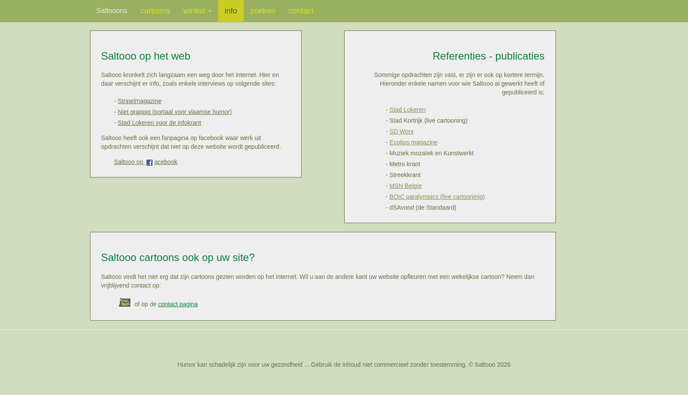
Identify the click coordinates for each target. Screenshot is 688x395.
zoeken (263, 11)
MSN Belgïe (405, 185)
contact (301, 11)
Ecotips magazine (413, 142)
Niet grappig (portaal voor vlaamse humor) (175, 111)
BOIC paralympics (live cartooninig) (437, 196)
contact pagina (178, 304)
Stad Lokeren (407, 109)
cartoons (155, 11)
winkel (197, 11)
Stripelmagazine (139, 100)
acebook (165, 161)
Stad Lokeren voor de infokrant (159, 122)
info (231, 11)
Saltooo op (129, 161)
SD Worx (401, 131)
